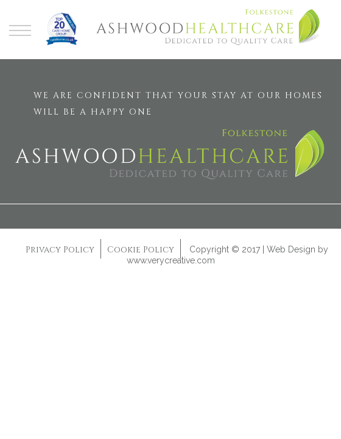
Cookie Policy (140, 249)
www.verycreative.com (171, 260)
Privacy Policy (60, 249)
